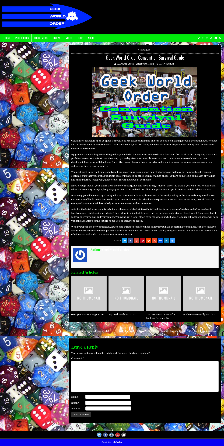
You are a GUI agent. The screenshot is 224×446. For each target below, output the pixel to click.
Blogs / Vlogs (41, 38)
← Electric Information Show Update (89, 331)
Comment (77, 358)
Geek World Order (125, 63)
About (91, 38)
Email (75, 403)
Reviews (57, 38)
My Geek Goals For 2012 (122, 314)
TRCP (80, 38)
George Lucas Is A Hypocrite (87, 314)
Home (7, 38)
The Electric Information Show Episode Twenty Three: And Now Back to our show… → (173, 331)
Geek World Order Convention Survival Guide (145, 57)
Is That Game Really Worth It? (199, 314)
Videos (69, 38)
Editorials (145, 50)
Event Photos (22, 38)
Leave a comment (166, 63)
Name (75, 396)
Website (75, 408)
